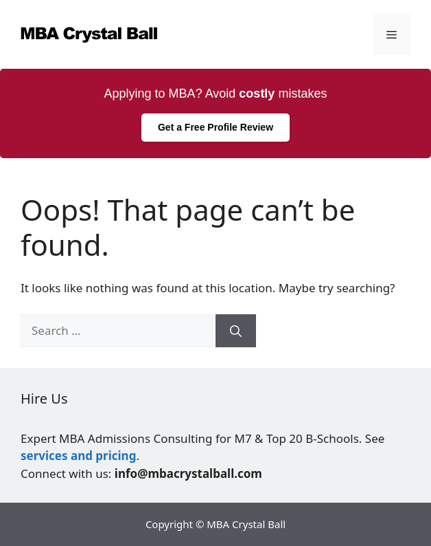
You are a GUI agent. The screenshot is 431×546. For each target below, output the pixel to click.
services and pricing (78, 455)
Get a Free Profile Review (215, 127)
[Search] (236, 330)
